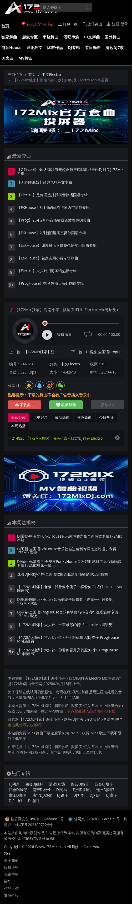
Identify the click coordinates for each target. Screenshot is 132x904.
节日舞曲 (93, 47)
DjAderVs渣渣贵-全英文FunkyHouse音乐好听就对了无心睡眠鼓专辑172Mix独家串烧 (69, 564)
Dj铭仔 (62, 795)
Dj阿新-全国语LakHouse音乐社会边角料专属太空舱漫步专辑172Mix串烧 (66, 551)
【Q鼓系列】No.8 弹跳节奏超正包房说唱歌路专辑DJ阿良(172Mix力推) (70, 172)
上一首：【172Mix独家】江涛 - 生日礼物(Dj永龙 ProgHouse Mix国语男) (35, 351)
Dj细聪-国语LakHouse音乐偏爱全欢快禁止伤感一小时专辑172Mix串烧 (65, 602)
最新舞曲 (62, 417)
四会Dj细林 (34, 784)
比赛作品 (55, 47)
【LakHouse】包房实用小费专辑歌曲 (47, 258)
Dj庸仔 (111, 795)
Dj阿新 (14, 784)
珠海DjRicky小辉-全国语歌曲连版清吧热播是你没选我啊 (62, 574)
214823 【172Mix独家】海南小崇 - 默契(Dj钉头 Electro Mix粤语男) (61, 438)
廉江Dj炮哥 (18, 795)
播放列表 (18, 417)
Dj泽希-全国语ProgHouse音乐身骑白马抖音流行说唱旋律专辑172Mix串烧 (67, 614)
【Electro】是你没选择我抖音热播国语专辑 (52, 195)
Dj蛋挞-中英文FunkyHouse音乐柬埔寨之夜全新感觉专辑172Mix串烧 (69, 538)
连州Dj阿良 (105, 789)
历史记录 (40, 417)
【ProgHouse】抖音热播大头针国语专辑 (50, 284)
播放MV (107, 404)
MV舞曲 (25, 58)
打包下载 (68, 24)
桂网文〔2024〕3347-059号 (97, 818)
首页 (5, 25)
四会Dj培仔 (104, 784)
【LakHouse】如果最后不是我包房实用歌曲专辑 (57, 246)
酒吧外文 (34, 47)
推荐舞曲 (84, 417)
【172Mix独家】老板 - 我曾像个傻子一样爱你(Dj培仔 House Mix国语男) (70, 589)
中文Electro (51, 74)
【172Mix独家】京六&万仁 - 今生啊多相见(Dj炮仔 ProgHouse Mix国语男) (68, 639)
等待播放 (64, 334)
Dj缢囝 (33, 800)
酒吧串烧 (71, 37)
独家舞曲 (9, 37)
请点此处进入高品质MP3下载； (93, 711)
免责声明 (11, 874)
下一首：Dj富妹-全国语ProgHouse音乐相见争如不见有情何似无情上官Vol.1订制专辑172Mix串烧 (97, 351)
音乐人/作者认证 (37, 24)
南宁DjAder (42, 795)
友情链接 (11, 895)
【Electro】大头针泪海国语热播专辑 (47, 271)
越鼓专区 (30, 37)
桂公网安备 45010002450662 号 (38, 818)
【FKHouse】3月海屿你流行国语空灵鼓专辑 (53, 208)
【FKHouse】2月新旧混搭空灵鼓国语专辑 (51, 233)
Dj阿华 (78, 795)
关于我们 (11, 860)
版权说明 (11, 867)
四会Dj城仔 (18, 789)
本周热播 (18, 425)
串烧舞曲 (50, 37)
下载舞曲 (25, 404)
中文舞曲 (92, 37)
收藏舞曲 (66, 404)
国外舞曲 (112, 37)
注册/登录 (117, 23)
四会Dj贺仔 (80, 784)
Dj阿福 (61, 789)
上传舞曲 (92, 23)
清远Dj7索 (114, 47)
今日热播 (106, 417)
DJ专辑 (74, 47)
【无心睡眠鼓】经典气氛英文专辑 (44, 182)
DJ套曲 (7, 58)
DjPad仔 (15, 800)
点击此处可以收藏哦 (24, 724)
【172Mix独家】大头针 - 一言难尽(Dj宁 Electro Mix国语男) (65, 625)
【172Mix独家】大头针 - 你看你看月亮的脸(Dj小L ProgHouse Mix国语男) (67, 652)
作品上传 (11, 888)
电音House (11, 47)
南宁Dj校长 (42, 789)
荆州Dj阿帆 (82, 789)
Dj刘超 (95, 795)
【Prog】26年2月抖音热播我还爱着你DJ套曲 (53, 220)
